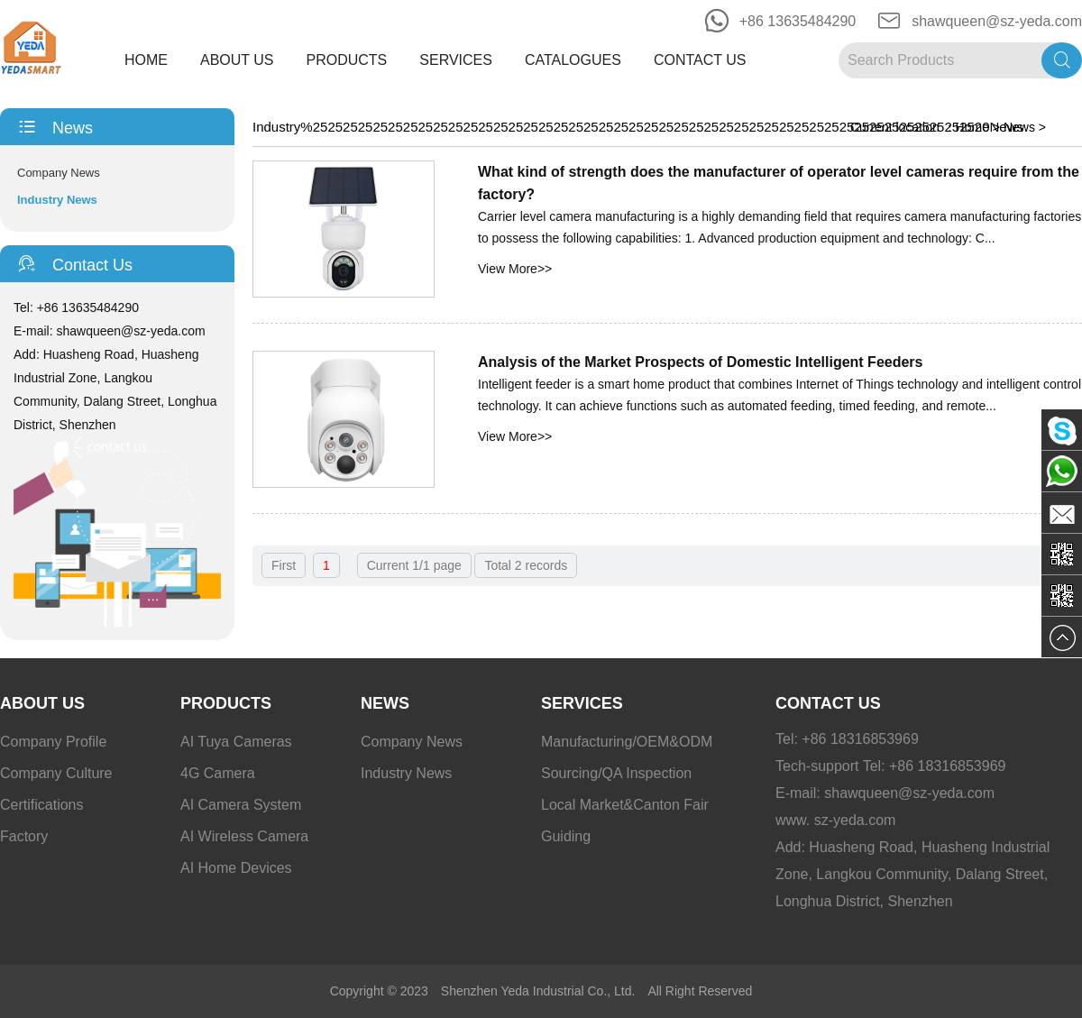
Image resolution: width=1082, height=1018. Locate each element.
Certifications (41, 804)
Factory (24, 836)
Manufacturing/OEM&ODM (626, 741)
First (283, 565)
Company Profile (53, 741)
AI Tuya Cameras (236, 741)
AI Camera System (240, 804)
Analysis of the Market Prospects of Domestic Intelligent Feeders (700, 362)
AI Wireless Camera (244, 836)
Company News (58, 172)
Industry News (57, 199)
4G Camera (217, 773)
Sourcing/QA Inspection (616, 773)
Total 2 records (525, 565)
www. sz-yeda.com (835, 820)
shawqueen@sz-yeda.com (997, 21)
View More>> (515, 268)
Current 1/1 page (414, 565)
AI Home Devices (236, 868)
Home (146, 60)
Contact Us (700, 60)
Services (455, 60)
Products (347, 60)
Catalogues (573, 60)
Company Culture (56, 773)
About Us (237, 60)
